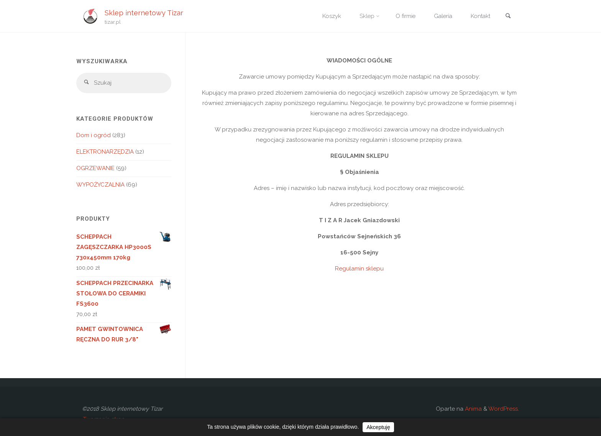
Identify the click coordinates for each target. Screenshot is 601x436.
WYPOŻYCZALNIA (100, 184)
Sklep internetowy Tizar (144, 12)
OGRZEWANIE (95, 168)
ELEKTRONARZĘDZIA (105, 151)
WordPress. (503, 408)
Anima (472, 408)
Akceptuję (378, 427)
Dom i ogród (93, 135)
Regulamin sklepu (359, 268)
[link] (508, 16)
